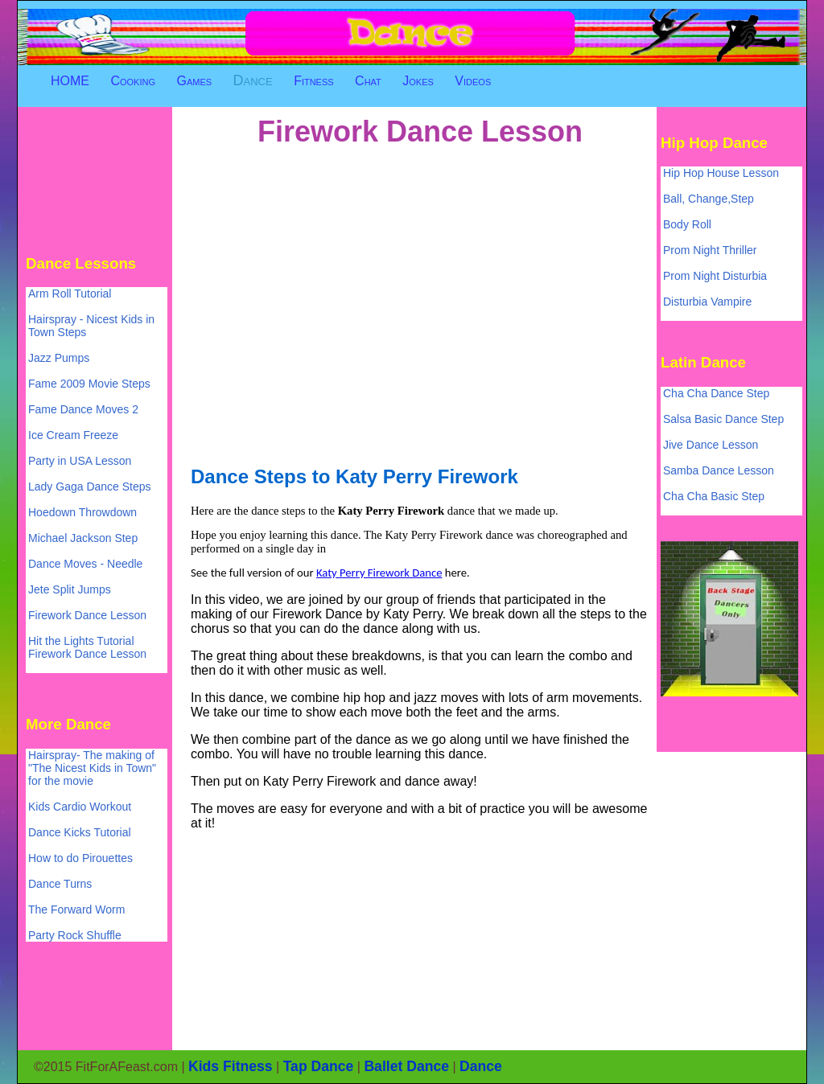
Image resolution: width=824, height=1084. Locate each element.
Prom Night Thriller (709, 250)
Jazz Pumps (58, 357)
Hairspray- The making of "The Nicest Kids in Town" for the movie (92, 768)
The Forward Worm (76, 909)
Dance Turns (60, 883)
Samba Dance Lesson (718, 470)
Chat (368, 81)
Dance (253, 80)
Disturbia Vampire (707, 301)
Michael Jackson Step (83, 538)
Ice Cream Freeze (73, 435)
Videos (473, 81)
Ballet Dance (406, 1066)
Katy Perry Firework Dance (379, 572)
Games (194, 81)
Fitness (314, 81)
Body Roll (687, 224)
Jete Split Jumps (69, 589)
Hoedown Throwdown (82, 512)
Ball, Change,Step (708, 198)
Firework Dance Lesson (87, 615)
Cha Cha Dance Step (716, 393)
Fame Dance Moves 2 (83, 409)
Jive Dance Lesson (710, 444)
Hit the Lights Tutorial (81, 640)
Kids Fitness (230, 1066)
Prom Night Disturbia (715, 275)
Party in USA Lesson (79, 460)
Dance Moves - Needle (85, 563)
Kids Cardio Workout (79, 806)
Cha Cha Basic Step (713, 496)
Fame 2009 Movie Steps (89, 383)
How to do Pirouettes (80, 858)
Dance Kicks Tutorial (79, 832)
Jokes (418, 81)
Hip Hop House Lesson (721, 172)
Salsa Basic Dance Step (723, 419)
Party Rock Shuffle (75, 935)
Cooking (132, 81)
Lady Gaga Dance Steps (89, 486)
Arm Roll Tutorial (69, 293)
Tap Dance (318, 1066)
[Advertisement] (98, 179)
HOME (70, 81)
